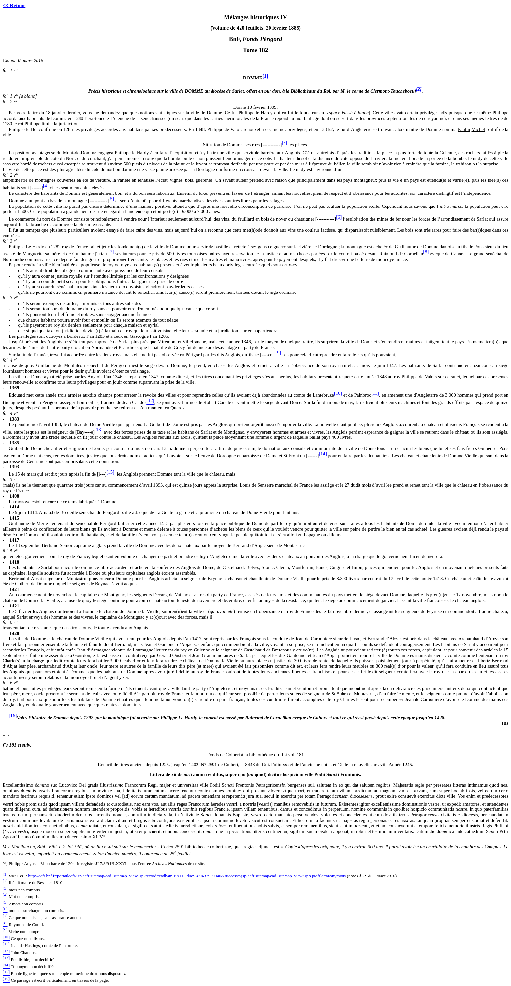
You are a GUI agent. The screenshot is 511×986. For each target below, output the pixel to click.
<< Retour (14, 5)
